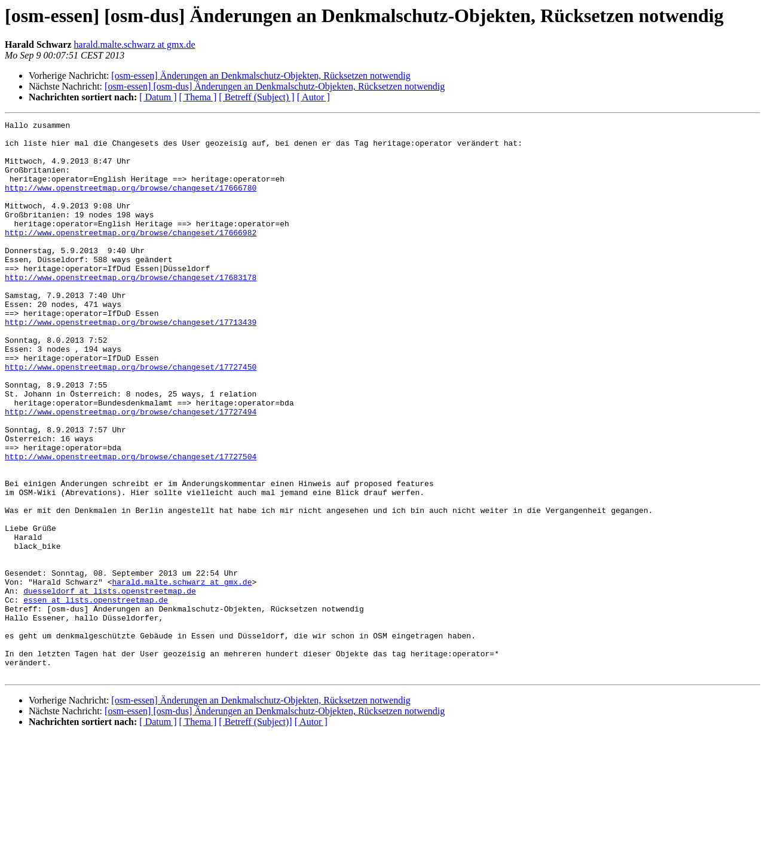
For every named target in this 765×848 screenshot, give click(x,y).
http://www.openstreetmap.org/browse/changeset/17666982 (130, 255)
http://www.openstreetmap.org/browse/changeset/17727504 (130, 524)
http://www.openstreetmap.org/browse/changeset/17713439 (130, 363)
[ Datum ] (157, 97)
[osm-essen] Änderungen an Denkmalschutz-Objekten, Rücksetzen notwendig (260, 75)
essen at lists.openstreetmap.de (95, 696)
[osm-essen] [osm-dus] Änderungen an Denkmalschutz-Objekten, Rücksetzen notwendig (275, 86)
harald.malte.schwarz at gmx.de (134, 44)
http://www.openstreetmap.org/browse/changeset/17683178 (130, 309)
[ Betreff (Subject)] (255, 833)
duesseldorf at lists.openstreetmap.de (109, 685)
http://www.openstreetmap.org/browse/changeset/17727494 (130, 470)
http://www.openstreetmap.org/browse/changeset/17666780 (130, 201)
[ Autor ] (313, 97)
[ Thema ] (198, 97)
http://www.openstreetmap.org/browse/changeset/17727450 (130, 416)
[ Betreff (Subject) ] (256, 97)
